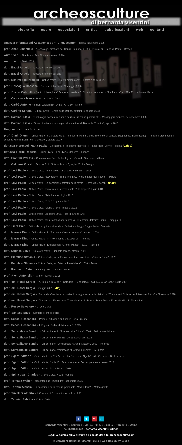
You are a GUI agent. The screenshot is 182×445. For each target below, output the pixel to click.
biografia (26, 29)
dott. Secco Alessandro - (46, 318)
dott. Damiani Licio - (75, 117)
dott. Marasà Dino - (51, 232)
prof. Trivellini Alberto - (42, 393)
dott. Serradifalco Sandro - (59, 331)
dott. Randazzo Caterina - (37, 269)
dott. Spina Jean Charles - (39, 374)
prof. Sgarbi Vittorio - (64, 356)
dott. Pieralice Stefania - (60, 257)
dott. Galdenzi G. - (49, 164)
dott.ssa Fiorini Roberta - (46, 151)
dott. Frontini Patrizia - (54, 158)
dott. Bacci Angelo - (32, 67)
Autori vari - (34, 55)
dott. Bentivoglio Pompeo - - (56, 79)
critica (92, 29)
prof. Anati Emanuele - (68, 48)
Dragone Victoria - (22, 129)
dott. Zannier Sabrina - (27, 399)
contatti (157, 29)
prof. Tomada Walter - (43, 380)
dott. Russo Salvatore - (27, 306)
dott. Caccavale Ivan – (32, 98)
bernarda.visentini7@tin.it (102, 428)
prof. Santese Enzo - (31, 312)
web (139, 29)
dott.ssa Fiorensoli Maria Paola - (68, 145)
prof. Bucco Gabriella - (78, 92)
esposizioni (68, 29)
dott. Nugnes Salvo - (45, 250)
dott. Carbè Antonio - (43, 104)
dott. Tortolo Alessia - (56, 387)
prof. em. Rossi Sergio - (66, 281)
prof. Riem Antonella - (32, 275)
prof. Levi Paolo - (47, 170)
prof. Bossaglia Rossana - (43, 86)
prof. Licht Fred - (57, 226)
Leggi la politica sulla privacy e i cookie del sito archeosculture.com (91, 434)
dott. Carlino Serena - (52, 110)
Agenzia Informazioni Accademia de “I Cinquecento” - (54, 42)
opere (46, 29)
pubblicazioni (117, 29)
